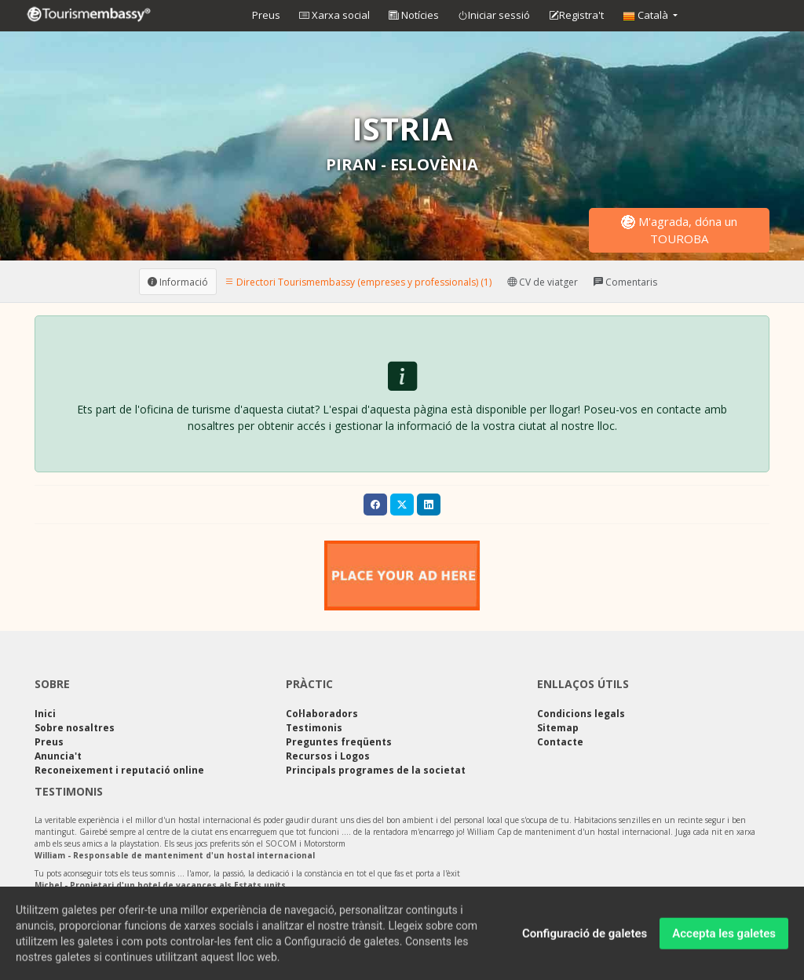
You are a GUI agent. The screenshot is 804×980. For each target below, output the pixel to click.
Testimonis (314, 727)
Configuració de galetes (584, 936)
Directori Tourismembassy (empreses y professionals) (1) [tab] (358, 281)
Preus (266, 15)
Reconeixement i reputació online (119, 770)
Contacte (560, 742)
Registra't (576, 16)
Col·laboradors (322, 713)
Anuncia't (58, 756)
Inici (45, 713)
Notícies (414, 15)
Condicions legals (581, 713)
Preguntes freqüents (339, 742)
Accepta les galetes (724, 936)
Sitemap (558, 727)
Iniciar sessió (494, 16)
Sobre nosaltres (75, 727)
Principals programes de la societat (376, 770)
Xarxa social (334, 15)
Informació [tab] (178, 281)
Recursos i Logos (328, 756)
